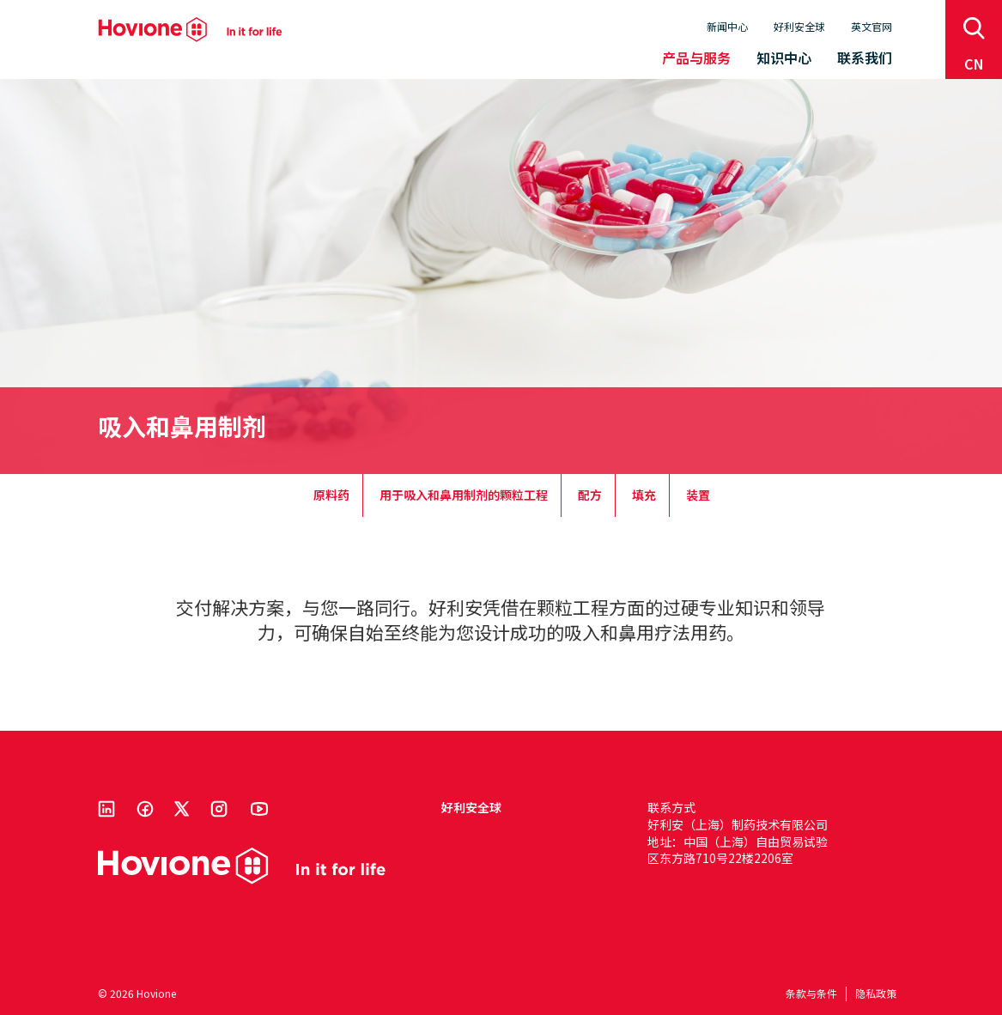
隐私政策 (875, 993)
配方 (590, 494)
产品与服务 (696, 57)
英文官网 (871, 26)
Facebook (145, 808)
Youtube (259, 808)
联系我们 (864, 57)
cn (974, 63)
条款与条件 (811, 993)
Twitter (182, 809)
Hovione (190, 29)
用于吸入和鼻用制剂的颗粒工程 (464, 494)
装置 (698, 494)
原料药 (331, 494)
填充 (644, 494)
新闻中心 (727, 26)
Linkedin (106, 808)
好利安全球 (799, 26)
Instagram (219, 808)
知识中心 (783, 57)
